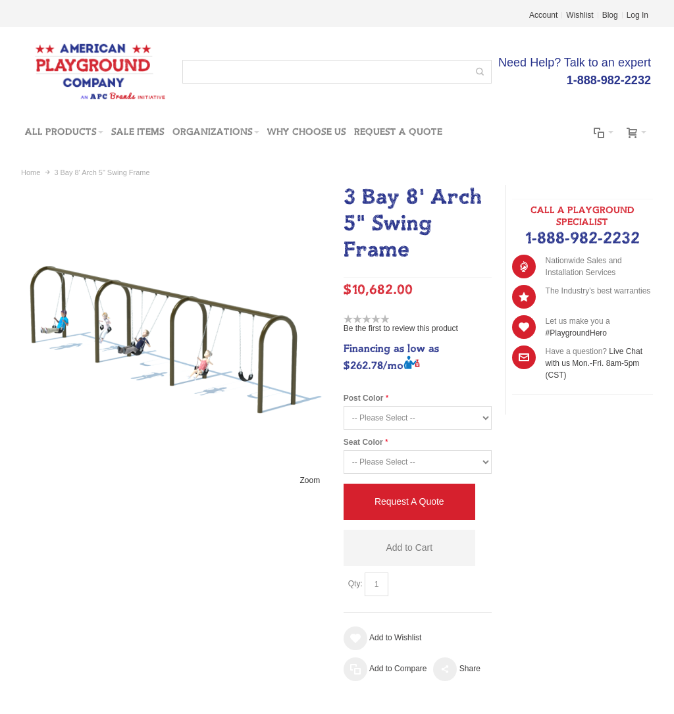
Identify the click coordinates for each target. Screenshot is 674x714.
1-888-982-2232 (582, 239)
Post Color (364, 398)
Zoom (310, 480)
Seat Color (363, 442)
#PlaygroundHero (576, 333)
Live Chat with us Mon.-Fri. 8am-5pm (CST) (594, 363)
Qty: (355, 583)
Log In (637, 15)
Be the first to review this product (401, 328)
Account (543, 15)
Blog (610, 15)
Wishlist (579, 15)
